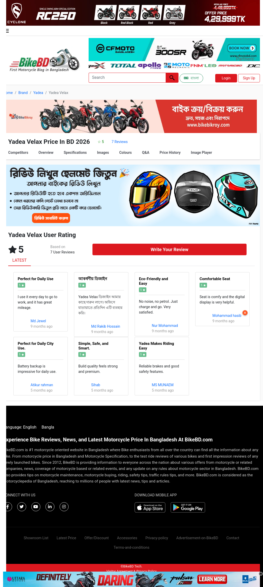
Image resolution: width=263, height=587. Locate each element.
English (29, 427)
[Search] (127, 78)
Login (226, 78)
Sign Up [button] (249, 78)
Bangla (48, 427)
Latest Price (66, 538)
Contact (232, 538)
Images (103, 152)
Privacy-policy (156, 538)
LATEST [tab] (19, 260)
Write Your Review (169, 249)
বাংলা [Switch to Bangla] (191, 78)
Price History (170, 152)
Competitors (18, 152)
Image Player (201, 152)
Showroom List (36, 538)
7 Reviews (119, 142)
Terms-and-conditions (131, 547)
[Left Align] (172, 78)
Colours (125, 152)
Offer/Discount (96, 538)
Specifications (75, 152)
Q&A (145, 152)
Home (8, 93)
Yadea (38, 93)
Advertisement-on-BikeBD (197, 538)
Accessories (127, 538)
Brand (22, 93)
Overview (46, 152)
